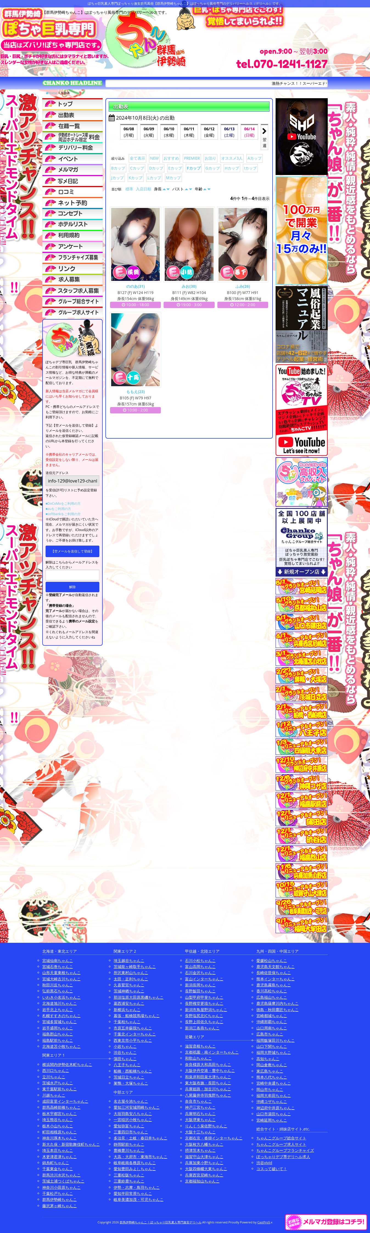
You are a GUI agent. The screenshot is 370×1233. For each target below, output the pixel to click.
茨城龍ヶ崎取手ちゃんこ (135, 966)
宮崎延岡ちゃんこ (271, 1120)
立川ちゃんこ (53, 1076)
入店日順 (143, 188)
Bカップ (118, 168)
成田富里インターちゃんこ (65, 1101)
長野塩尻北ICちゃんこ (204, 1015)
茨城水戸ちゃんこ (57, 1082)
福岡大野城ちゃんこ (273, 1052)
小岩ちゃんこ (125, 1046)
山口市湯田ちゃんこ (273, 1113)
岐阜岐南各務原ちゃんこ (135, 1162)
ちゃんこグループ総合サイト (281, 1138)
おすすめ (171, 158)
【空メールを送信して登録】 (72, 551)
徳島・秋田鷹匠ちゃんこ (277, 1009)
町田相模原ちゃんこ (59, 1132)
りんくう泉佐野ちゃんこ (206, 1125)
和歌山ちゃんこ (198, 1058)
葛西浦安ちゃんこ (129, 1003)
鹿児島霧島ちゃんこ (273, 984)
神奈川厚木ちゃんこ (59, 1138)
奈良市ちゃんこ (198, 1101)
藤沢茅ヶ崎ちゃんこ (59, 1205)
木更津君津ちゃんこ (59, 1156)
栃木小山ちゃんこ (57, 1125)
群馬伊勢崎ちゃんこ (59, 1199)
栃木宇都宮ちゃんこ (59, 1113)
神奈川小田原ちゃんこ (61, 1187)
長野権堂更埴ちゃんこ (204, 1003)
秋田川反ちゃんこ (57, 984)
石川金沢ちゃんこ (200, 972)
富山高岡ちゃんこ (200, 966)
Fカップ (194, 168)
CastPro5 (263, 1222)
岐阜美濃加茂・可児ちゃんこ (139, 1199)
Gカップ (213, 168)
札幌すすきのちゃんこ (61, 1015)
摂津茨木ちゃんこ (200, 1150)
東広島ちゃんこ (269, 1071)
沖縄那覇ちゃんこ (271, 1021)
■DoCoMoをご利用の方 (63, 503)
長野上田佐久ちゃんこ (204, 1021)
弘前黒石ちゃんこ (57, 991)
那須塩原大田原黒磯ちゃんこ (139, 997)
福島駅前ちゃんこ (57, 1040)
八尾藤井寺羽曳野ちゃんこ (208, 1095)
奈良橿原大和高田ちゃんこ (208, 1064)
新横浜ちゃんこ (127, 1009)
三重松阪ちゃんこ (129, 1175)
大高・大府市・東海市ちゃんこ (140, 1156)
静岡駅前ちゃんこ (129, 1144)
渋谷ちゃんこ (125, 1052)
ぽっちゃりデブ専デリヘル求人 (283, 1156)
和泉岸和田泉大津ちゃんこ (208, 1076)
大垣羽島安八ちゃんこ (133, 1113)
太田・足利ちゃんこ (131, 978)
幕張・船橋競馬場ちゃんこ (137, 1015)
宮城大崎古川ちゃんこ (61, 978)
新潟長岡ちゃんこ (200, 984)
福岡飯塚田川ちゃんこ (275, 1040)
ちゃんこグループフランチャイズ (285, 1150)
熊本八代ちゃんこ (271, 1077)
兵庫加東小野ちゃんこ (204, 1162)
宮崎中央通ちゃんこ (273, 1083)
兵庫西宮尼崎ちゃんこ (204, 1175)
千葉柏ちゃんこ (127, 1021)
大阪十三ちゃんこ (200, 1132)
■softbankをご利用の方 (63, 514)
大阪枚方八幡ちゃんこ (204, 1144)
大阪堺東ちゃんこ (200, 1119)
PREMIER (192, 158)
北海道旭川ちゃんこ (59, 1003)
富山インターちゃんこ (204, 978)
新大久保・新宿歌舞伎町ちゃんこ (71, 1144)
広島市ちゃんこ (269, 1034)
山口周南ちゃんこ (271, 1028)
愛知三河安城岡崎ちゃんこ (137, 1107)
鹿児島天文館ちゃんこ (275, 966)
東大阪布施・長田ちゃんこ (208, 1082)
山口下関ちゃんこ (271, 1046)
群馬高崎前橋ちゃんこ (61, 1107)
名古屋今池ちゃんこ (131, 1101)
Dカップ (156, 168)
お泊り (210, 158)
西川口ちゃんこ (55, 1070)
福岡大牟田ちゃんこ (273, 1095)
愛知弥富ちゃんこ (129, 1125)
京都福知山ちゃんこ (202, 1181)
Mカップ (173, 177)
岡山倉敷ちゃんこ (271, 1064)
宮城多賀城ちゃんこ (59, 1021)
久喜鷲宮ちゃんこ (129, 984)
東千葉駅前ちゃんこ (59, 1088)
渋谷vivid (264, 1162)
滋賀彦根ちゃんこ (200, 1046)
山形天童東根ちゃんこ (61, 972)
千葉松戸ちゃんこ (57, 1193)
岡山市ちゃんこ (269, 1089)
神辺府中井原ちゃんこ (275, 1107)
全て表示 (137, 158)
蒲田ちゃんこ (125, 1058)
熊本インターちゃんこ (275, 978)
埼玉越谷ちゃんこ (129, 960)
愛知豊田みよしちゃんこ (135, 1168)
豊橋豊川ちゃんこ (129, 1150)
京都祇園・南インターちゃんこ (212, 1052)
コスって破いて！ (271, 1168)
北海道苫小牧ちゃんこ (61, 1046)
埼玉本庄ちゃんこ (57, 1150)
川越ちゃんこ (53, 1095)
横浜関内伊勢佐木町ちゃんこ (67, 1064)
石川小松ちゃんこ (200, 960)
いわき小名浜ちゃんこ (61, 997)
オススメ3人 (232, 158)
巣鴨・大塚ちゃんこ (131, 1083)
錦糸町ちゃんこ (55, 1162)
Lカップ (154, 177)
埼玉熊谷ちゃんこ (57, 1119)
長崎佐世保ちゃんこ (273, 972)
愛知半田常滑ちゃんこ (133, 1193)
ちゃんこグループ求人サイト (281, 1144)
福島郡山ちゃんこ (57, 1034)
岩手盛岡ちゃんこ (57, 1028)
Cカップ (137, 168)
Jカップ (117, 177)
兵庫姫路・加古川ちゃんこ (208, 1088)
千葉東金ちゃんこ (57, 1168)
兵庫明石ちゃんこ (200, 1113)
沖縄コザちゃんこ (271, 1101)
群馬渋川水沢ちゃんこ (61, 1175)
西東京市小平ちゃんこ (133, 1040)
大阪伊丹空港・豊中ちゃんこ (210, 1070)
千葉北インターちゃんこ (135, 1034)
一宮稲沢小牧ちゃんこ (133, 1119)
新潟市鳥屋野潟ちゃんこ (206, 1009)
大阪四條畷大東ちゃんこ (206, 1168)
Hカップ (232, 168)
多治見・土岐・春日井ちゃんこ (140, 1138)
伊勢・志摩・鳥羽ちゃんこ (137, 1187)
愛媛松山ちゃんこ (271, 960)
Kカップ (136, 177)
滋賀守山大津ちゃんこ (204, 1156)
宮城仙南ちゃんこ (57, 960)
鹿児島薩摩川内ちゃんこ (277, 1003)
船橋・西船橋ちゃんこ (133, 1071)
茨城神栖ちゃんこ (129, 991)
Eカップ (175, 168)
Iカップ (250, 168)
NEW (154, 158)
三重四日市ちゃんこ (131, 1132)
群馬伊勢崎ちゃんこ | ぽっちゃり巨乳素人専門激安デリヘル (160, 1222)
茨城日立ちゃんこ (129, 1077)
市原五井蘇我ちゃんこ (133, 1028)
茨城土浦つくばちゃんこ (63, 1181)
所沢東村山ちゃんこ (131, 972)
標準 (129, 188)
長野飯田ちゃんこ (200, 991)
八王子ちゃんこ (127, 1064)
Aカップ (255, 158)
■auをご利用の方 (58, 508)
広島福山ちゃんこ (271, 997)
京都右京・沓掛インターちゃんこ (214, 1138)
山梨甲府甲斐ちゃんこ (204, 997)
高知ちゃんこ (267, 1058)
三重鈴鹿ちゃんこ (129, 1181)
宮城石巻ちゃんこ (57, 966)
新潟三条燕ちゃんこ (202, 1028)
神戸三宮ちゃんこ (200, 1107)
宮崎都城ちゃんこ (271, 1015)
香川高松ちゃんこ (271, 991)
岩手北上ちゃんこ (57, 1009)
